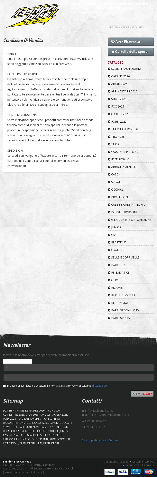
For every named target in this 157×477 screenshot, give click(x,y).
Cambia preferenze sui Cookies (100, 440)
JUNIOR (114, 227)
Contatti (106, 4)
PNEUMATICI (118, 272)
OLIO (113, 280)
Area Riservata (125, 41)
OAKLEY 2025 (118, 114)
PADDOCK (116, 265)
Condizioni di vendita (116, 461)
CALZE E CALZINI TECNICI (127, 204)
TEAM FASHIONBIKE (123, 129)
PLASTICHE (117, 242)
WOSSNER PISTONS (123, 152)
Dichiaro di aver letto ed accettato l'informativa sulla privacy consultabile (55, 385)
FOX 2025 (116, 106)
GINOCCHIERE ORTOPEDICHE (129, 220)
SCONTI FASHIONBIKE (124, 69)
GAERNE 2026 (119, 76)
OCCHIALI (116, 189)
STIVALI (114, 182)
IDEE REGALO (119, 159)
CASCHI (114, 174)
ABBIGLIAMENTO (121, 167)
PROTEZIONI (118, 197)
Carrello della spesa (129, 51)
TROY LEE (116, 137)
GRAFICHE (116, 250)
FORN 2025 (117, 121)
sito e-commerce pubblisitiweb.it (23, 472)
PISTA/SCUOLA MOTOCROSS (113, 8)
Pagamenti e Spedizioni (132, 4)
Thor (113, 144)
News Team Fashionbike (86, 12)
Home (74, 4)
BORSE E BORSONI (122, 212)
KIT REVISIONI (119, 303)
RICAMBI (115, 288)
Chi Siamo (89, 4)
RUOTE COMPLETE (122, 295)
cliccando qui (99, 385)
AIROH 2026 (117, 84)
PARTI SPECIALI (120, 318)
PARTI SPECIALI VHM (123, 310)
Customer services (143, 461)
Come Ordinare (81, 8)
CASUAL (115, 235)
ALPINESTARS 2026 (122, 91)
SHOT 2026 (117, 99)
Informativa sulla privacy (140, 465)
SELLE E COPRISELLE (123, 257)
